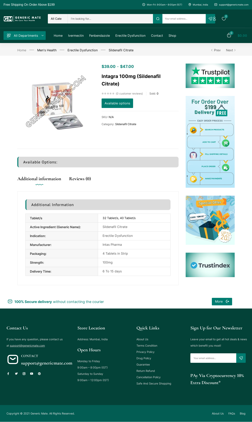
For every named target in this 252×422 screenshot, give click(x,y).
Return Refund (145, 370)
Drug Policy (143, 358)
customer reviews (129, 94)
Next (230, 50)
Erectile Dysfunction (83, 50)
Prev (216, 50)
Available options (117, 103)
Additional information (39, 179)
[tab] (43, 182)
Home (21, 50)
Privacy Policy (145, 352)
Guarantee (143, 364)
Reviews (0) (80, 179)
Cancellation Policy (148, 377)
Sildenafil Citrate (121, 50)
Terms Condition (146, 345)
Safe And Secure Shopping (153, 383)
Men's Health (47, 50)
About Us (142, 339)
